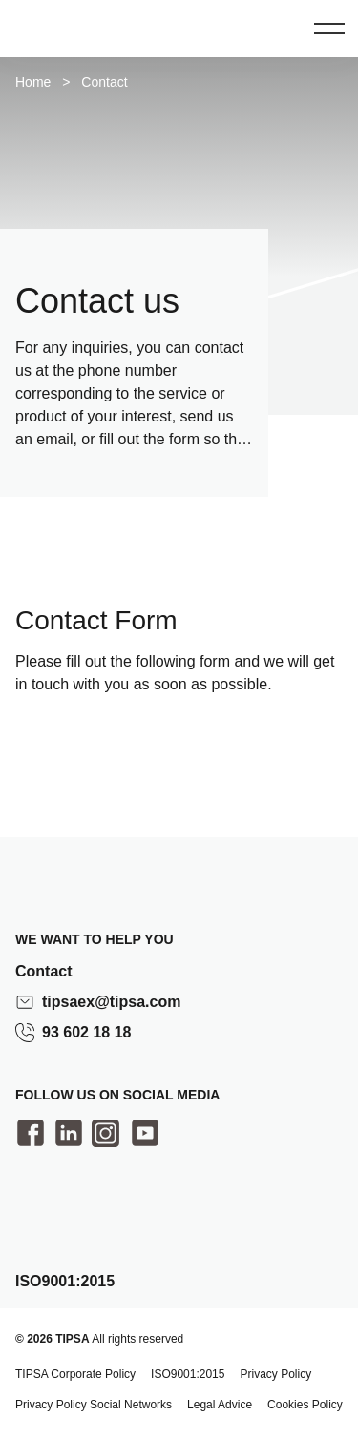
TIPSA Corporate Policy (75, 1374)
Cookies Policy (305, 1404)
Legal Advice (219, 1404)
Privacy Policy (275, 1374)
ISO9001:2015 (187, 1374)
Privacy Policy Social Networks (93, 1404)
